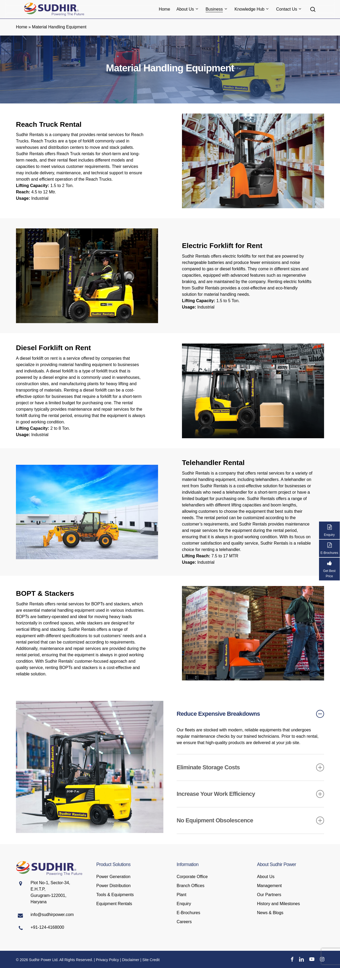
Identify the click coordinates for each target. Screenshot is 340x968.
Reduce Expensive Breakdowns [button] (250, 714)
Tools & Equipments (115, 894)
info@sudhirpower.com (52, 914)
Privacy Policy (107, 960)
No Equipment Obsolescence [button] (250, 820)
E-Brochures (188, 912)
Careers (184, 921)
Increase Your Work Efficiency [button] (250, 794)
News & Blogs (270, 912)
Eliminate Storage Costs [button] (250, 767)
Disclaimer (130, 960)
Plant (181, 894)
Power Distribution (113, 885)
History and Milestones (278, 903)
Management (269, 885)
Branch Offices (190, 885)
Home (21, 27)
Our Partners (269, 894)
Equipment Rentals (114, 903)
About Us (266, 876)
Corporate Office (192, 876)
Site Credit (151, 960)
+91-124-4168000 (47, 927)
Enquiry (184, 903)
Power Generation (113, 876)
